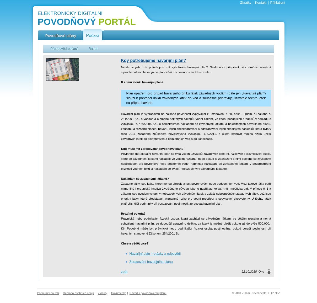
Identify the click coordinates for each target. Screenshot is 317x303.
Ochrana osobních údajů (78, 293)
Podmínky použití (48, 293)
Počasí (92, 36)
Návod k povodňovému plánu (148, 293)
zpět (124, 272)
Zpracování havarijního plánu (151, 262)
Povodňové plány (60, 35)
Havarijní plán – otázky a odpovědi (155, 254)
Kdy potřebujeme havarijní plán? (153, 60)
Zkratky (245, 2)
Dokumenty (118, 293)
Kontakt (260, 2)
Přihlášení (277, 2)
